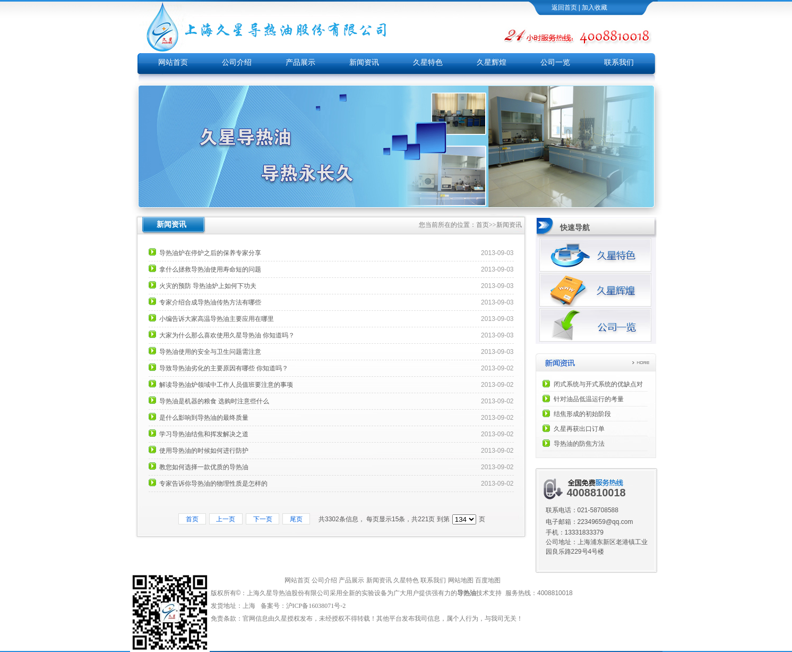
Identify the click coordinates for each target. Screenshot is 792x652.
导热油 (466, 593)
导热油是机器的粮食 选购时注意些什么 (214, 401)
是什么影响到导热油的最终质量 (203, 417)
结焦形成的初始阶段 (582, 414)
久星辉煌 (491, 62)
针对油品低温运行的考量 (589, 399)
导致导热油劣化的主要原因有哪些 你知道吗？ (223, 368)
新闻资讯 (364, 62)
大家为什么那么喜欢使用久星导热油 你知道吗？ (227, 335)
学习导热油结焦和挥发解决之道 (203, 434)
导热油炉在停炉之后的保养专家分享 (210, 253)
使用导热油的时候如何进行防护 (203, 450)
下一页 (262, 519)
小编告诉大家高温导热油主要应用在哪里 (216, 319)
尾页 (296, 519)
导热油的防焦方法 (579, 443)
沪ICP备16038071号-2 (317, 605)
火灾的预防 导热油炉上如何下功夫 (207, 286)
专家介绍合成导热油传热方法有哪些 (210, 302)
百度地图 (488, 580)
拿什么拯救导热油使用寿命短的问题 (210, 269)
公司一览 (555, 62)
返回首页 (564, 7)
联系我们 (619, 62)
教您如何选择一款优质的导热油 (203, 467)
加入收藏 (594, 7)
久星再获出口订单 (579, 429)
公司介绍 (237, 62)
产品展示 (300, 62)
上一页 (226, 519)
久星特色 (428, 62)
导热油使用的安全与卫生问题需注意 (210, 351)
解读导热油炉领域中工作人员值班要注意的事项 (226, 384)
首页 (482, 224)
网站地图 (461, 580)
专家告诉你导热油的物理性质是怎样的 (213, 483)
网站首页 (173, 62)
